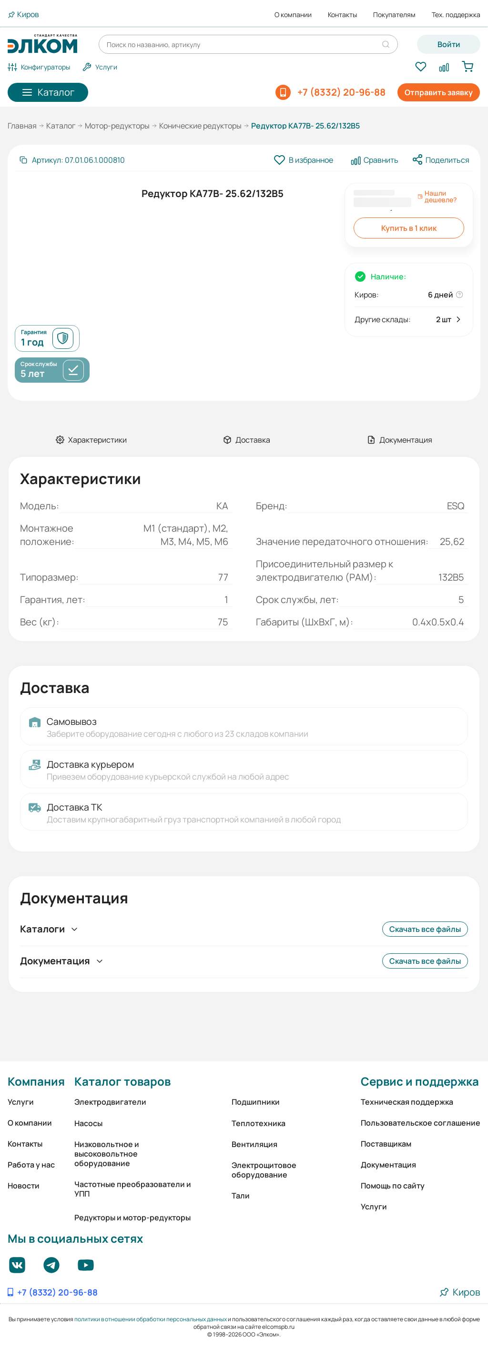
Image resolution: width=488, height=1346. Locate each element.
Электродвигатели (110, 1102)
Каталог (60, 125)
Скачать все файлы (425, 929)
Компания (36, 1081)
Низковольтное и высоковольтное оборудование (106, 1153)
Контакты (342, 15)
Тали (241, 1195)
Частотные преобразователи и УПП (132, 1188)
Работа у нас (31, 1164)
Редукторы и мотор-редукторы (132, 1217)
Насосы (88, 1123)
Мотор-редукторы (117, 125)
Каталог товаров (122, 1081)
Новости (24, 1185)
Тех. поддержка (456, 15)
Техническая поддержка (407, 1102)
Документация (388, 1164)
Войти (448, 44)
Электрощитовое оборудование (264, 1169)
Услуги (21, 1102)
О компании (293, 15)
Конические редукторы (200, 125)
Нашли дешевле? (437, 196)
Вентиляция (254, 1144)
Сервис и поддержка (420, 1081)
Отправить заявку (439, 92)
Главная (22, 125)
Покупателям (394, 15)
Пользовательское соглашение (420, 1123)
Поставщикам (386, 1143)
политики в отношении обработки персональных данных (150, 1319)
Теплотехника (258, 1123)
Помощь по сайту (393, 1185)
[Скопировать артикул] (72, 160)
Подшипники (256, 1102)
